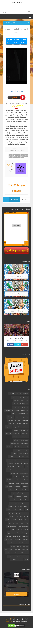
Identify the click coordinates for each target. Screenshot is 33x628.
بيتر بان (8, 519)
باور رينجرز (18, 513)
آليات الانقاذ (11, 393)
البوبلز (15, 490)
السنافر (10, 496)
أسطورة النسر (16, 436)
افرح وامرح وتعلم (24, 473)
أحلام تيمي (17, 420)
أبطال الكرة (15, 403)
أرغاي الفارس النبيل (24, 430)
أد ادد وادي (25, 427)
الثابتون (13, 493)
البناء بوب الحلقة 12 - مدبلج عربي (16, 30)
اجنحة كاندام (25, 470)
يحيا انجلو (20, 559)
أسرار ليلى (8, 433)
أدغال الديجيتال (17, 427)
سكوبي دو (10, 542)
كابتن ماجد (20, 552)
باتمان (27, 509)
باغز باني (14, 509)
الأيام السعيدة (9, 486)
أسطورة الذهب (24, 436)
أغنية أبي (16, 440)
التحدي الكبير (25, 493)
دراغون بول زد (18, 539)
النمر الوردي (17, 503)
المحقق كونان (25, 503)
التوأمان (18, 493)
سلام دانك (25, 546)
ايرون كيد (26, 506)
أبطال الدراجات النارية (16, 397)
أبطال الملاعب (16, 407)
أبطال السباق (16, 400)
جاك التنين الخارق (16, 536)
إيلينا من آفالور (20, 466)
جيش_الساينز (16, 2)
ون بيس (26, 559)
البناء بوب (20, 148)
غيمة (6, 549)
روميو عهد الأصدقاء (23, 542)
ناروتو (7, 552)
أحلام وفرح (25, 423)
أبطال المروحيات (24, 407)
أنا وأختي (17, 456)
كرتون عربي (13, 552)
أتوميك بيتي (18, 417)
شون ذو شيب (25, 549)
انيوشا (11, 503)
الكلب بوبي (13, 499)
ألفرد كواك (25, 450)
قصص (26, 552)
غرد (26, 155)
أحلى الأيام (18, 423)
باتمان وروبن (20, 509)
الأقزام (17, 483)
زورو (16, 542)
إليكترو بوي (10, 463)
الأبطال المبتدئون (14, 473)
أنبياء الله (26, 460)
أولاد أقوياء (9, 460)
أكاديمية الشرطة (24, 446)
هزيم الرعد (18, 556)
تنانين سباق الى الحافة (23, 526)
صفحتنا (10, 344)
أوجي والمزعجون (18, 460)
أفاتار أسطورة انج (24, 443)
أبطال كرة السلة (24, 410)
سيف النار (13, 546)
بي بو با (20, 519)
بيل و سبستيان (19, 523)
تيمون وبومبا (25, 533)
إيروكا (27, 466)
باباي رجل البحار (12, 506)
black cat (25, 393)
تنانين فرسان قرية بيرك (11, 526)
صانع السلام (17, 549)
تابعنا (17, 344)
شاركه (22, 156)
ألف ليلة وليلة (9, 446)
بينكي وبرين (11, 523)
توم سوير (26, 529)
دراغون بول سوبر (8, 539)
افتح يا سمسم (10, 470)
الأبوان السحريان (25, 476)
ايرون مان (20, 506)
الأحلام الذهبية (24, 480)
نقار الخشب (25, 556)
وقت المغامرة (11, 556)
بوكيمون (11, 516)
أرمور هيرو (15, 430)
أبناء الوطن (14, 413)
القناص (19, 499)
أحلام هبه (10, 420)
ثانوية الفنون (17, 533)
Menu (4, 12)
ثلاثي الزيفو (10, 533)
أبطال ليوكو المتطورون (23, 413)
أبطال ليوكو (7, 410)
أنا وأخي (11, 456)
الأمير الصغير (11, 483)
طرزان (11, 549)
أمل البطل (14, 453)
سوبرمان (19, 546)
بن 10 (16, 516)
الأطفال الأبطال (10, 480)
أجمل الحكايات (10, 417)
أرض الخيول (8, 427)
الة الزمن (10, 490)
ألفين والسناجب (17, 450)
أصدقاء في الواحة (24, 440)
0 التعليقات (14, 199)
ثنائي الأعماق (25, 536)
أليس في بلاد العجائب (23, 453)
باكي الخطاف (25, 513)
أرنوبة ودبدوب (25, 433)
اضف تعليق (14, 148)
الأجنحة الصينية (16, 476)
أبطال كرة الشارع (15, 410)
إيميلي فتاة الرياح (11, 466)
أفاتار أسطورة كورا (14, 443)
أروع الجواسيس (16, 433)
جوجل (24, 344)
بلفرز (21, 516)
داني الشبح (25, 539)
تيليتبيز (13, 529)
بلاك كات (26, 516)
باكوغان (8, 509)
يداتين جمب (13, 559)
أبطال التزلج (25, 397)
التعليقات (25, 199)
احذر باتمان (17, 470)
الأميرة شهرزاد (17, 486)
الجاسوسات (25, 496)
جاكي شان (9, 536)
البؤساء (26, 490)
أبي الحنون (25, 417)
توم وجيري (19, 529)
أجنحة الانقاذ (25, 420)
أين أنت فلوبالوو (18, 463)
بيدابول (26, 523)
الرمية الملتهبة (18, 496)
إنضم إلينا (16, 330)
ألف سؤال (17, 446)
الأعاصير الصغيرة (24, 483)
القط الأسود (25, 499)
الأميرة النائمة (25, 486)
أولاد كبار (26, 463)
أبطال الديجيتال (24, 400)
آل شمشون (18, 393)
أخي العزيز (11, 423)
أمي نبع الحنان (25, 456)
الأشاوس (17, 480)
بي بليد (26, 519)
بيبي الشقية (14, 519)
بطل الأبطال (11, 513)
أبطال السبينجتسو (24, 403)
